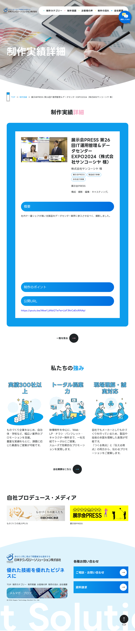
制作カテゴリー (54, 10)
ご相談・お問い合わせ (92, 573)
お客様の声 (87, 10)
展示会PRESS (79, 174)
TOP (13, 97)
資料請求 (82, 587)
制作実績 (71, 10)
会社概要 (118, 10)
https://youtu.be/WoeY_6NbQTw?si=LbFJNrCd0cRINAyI (53, 310)
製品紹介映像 (94, 174)
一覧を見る (67, 338)
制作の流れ (103, 10)
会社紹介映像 (78, 179)
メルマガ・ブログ (22, 593)
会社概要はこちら (67, 469)
